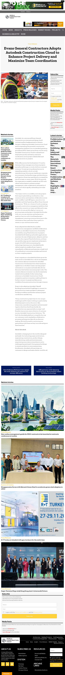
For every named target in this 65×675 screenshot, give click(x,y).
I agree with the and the (56, 99)
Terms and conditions (53, 98)
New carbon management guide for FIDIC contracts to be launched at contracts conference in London (6, 154)
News (11, 30)
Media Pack (59, 122)
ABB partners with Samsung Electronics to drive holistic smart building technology (48, 371)
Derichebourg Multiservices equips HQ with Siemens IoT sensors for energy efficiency (16, 371)
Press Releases (30, 30)
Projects (56, 30)
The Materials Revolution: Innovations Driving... (54, 158)
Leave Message (55, 127)
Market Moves (44, 30)
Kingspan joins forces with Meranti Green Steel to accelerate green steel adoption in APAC (27, 484)
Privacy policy (54, 101)
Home (4, 30)
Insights (18, 30)
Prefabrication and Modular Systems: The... (55, 141)
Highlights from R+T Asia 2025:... (54, 180)
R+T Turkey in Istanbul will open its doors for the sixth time (7, 197)
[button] (63, 30)
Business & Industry (10, 34)
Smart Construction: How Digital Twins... (55, 166)
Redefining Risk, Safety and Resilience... (54, 149)
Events (23, 11)
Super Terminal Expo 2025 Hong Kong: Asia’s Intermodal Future (6, 216)
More (23, 34)
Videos (28, 11)
